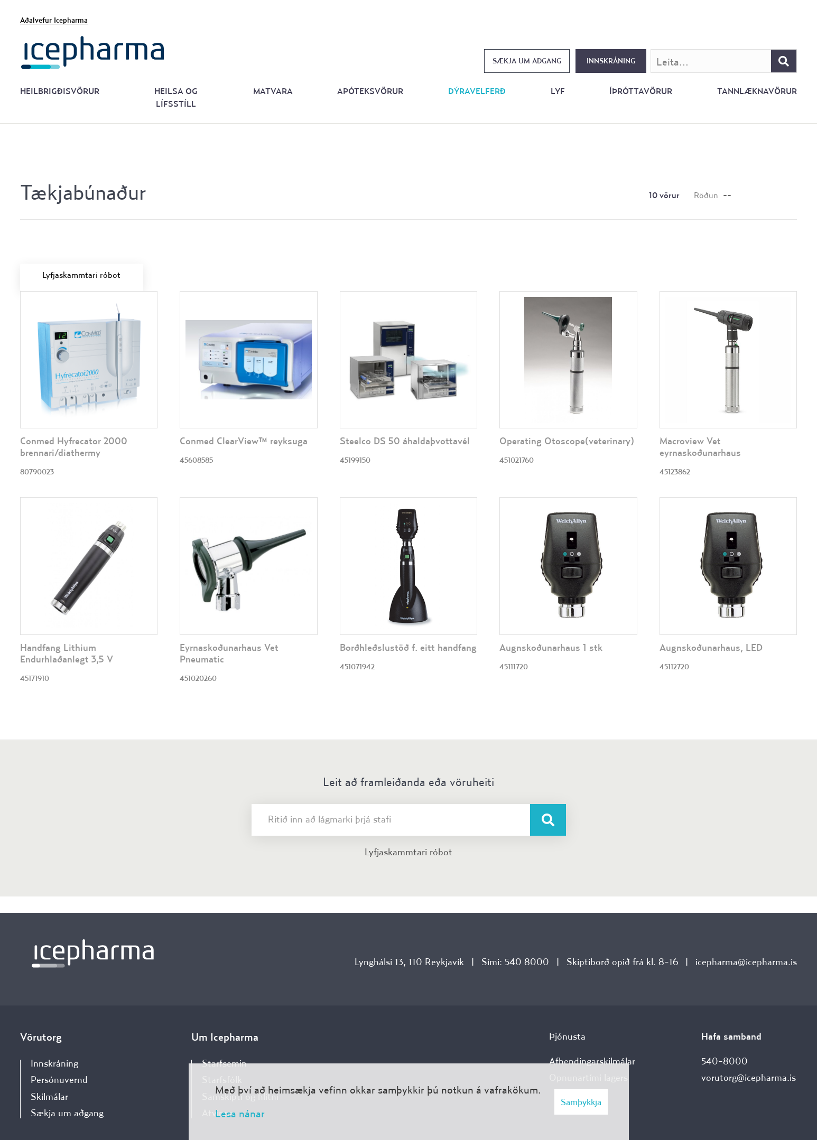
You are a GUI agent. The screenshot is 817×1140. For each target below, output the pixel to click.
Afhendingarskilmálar (592, 1061)
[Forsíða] (92, 51)
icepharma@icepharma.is (746, 961)
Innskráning (611, 61)
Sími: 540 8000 (515, 961)
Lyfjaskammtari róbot (408, 851)
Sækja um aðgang (527, 61)
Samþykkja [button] (581, 1102)
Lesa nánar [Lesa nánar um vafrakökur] (240, 1113)
